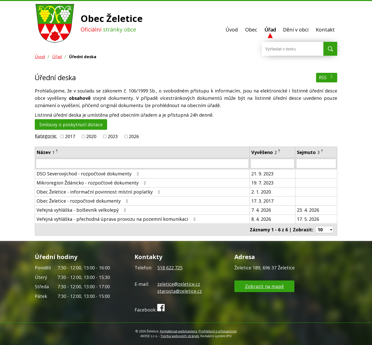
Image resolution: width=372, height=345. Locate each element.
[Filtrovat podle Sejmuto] (316, 163)
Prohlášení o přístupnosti (218, 331)
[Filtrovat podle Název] (142, 163)
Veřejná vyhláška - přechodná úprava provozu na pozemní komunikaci (117, 219)
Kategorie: (46, 136)
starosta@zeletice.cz (179, 291)
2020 (91, 136)
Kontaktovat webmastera (178, 331)
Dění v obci (295, 29)
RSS (327, 77)
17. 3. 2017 (262, 201)
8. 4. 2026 (261, 219)
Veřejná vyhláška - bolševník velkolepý (82, 210)
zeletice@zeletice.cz (178, 284)
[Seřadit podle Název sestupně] (57, 152)
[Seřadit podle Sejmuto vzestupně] (322, 150)
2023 (113, 136)
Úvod (232, 29)
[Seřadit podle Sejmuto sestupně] (322, 152)
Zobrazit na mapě (264, 286)
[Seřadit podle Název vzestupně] (57, 150)
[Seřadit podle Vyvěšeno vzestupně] (279, 150)
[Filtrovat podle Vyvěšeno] (272, 163)
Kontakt (325, 29)
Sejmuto (308, 152)
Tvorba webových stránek (180, 336)
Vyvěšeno (264, 152)
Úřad (270, 29)
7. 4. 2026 (261, 210)
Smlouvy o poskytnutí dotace (71, 124)
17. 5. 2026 (308, 219)
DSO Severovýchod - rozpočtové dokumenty (89, 174)
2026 (134, 136)
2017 (70, 136)
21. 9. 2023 (262, 174)
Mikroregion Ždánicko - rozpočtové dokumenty (92, 183)
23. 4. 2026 (308, 210)
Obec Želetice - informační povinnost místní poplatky (99, 192)
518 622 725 (169, 268)
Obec (251, 29)
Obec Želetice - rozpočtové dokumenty (83, 201)
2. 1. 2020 (261, 192)
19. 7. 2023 (262, 183)
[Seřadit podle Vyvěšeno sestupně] (279, 152)
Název (45, 152)
